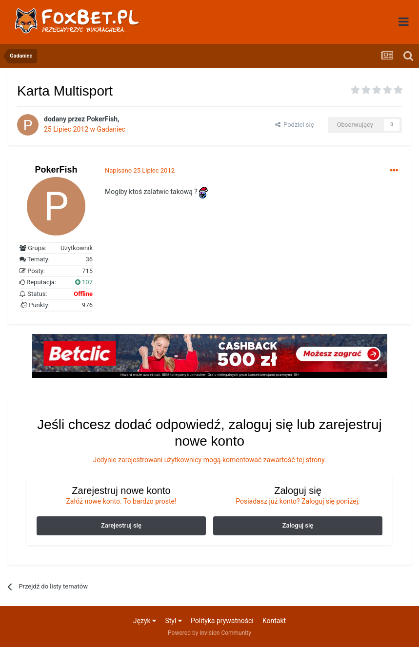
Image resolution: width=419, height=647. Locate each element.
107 (84, 282)
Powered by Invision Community (209, 632)
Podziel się (294, 124)
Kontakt (274, 621)
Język (144, 621)
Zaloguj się (298, 525)
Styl (173, 621)
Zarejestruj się (121, 525)
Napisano (140, 170)
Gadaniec (111, 129)
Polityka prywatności (222, 621)
